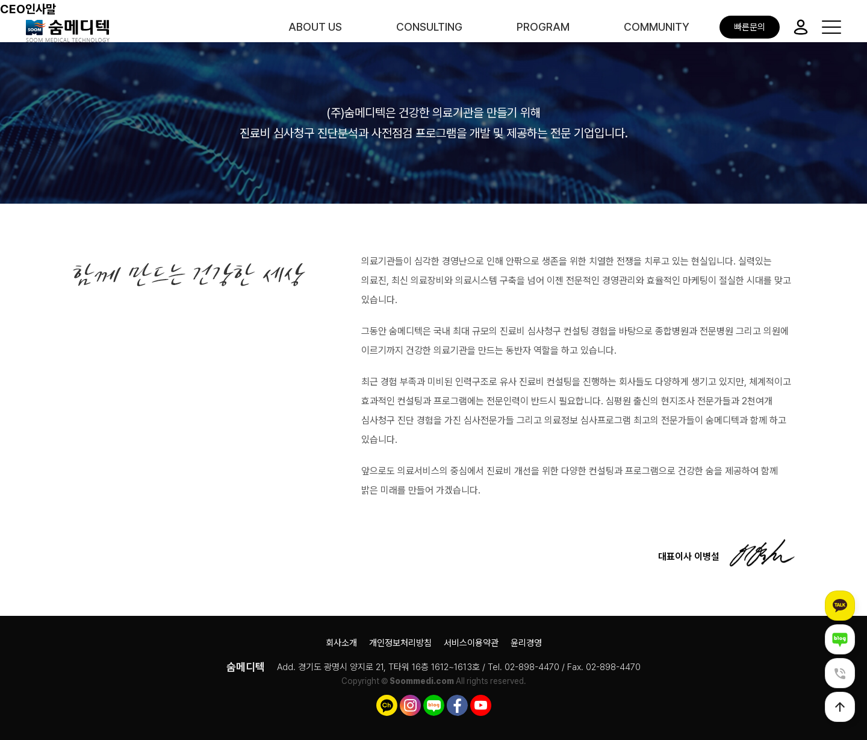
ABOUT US (315, 26)
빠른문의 (749, 27)
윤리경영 (526, 643)
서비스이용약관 (471, 643)
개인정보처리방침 (400, 643)
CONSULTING (429, 26)
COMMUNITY (656, 26)
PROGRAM (543, 26)
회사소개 (341, 643)
